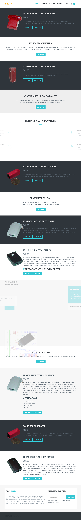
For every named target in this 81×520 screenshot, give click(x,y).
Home (37, 4)
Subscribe (70, 497)
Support (52, 4)
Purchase (27, 27)
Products (44, 4)
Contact (59, 4)
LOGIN (66, 4)
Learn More (37, 27)
